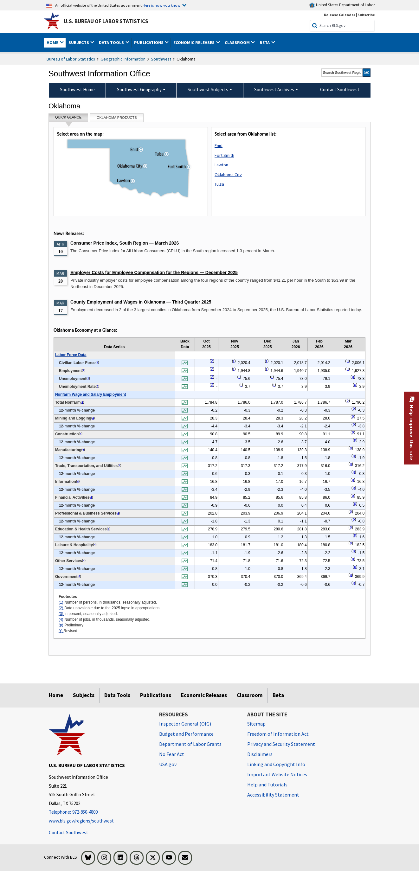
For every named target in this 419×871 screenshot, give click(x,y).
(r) (61, 631)
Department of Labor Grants (190, 744)
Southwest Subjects (208, 89)
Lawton (221, 165)
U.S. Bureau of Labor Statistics (106, 21)
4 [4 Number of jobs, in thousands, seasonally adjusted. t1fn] (82, 402)
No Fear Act (171, 754)
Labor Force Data (71, 355)
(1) (61, 602)
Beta (278, 695)
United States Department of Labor (342, 5)
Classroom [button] (238, 42)
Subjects (83, 695)
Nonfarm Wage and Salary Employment (90, 394)
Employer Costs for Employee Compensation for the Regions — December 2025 (154, 272)
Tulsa (219, 184)
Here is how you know (161, 5)
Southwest (161, 59)
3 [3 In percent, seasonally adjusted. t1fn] (97, 386)
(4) (61, 619)
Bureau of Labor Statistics (71, 59)
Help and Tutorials (267, 784)
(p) (61, 625)
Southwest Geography (139, 89)
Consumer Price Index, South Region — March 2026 (124, 243)
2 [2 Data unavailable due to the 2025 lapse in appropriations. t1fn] (212, 361)
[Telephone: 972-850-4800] (99, 812)
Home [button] (53, 42)
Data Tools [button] (112, 42)
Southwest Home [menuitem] (77, 89)
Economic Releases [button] (194, 42)
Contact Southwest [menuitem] (339, 89)
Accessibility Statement (273, 794)
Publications (155, 695)
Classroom (250, 695)
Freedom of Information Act (278, 734)
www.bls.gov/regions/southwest (81, 821)
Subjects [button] (79, 42)
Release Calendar (339, 14)
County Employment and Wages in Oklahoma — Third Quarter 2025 (140, 301)
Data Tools (117, 695)
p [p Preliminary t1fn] (347, 361)
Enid (218, 145)
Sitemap (256, 723)
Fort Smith (224, 155)
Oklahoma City (228, 174)
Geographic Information (122, 59)
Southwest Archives (274, 89)
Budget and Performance (186, 734)
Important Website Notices (277, 774)
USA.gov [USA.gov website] (168, 764)
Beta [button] (265, 42)
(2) (61, 608)
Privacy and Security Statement (281, 744)
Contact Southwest (68, 832)
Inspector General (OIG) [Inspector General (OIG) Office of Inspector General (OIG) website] (185, 723)
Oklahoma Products (117, 117)
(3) (61, 614)
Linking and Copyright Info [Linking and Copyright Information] (276, 764)
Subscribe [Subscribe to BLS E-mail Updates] (366, 14)
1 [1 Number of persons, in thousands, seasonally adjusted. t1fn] (97, 362)
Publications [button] (149, 42)
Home (56, 695)
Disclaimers (260, 754)
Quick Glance (68, 118)
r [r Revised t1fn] (234, 361)
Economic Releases (204, 695)
